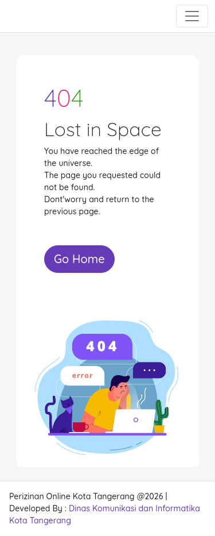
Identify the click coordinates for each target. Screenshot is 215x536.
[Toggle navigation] (192, 16)
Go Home (79, 259)
